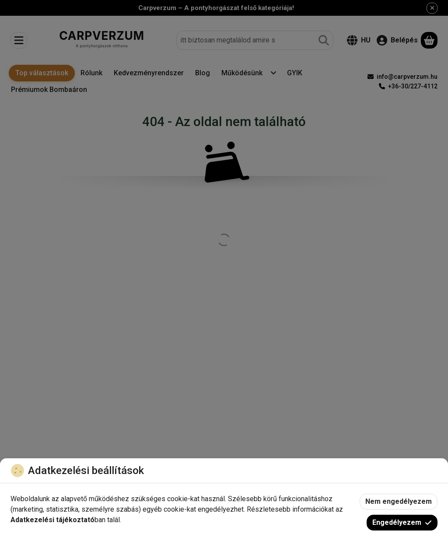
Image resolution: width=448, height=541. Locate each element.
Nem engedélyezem (398, 501)
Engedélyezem (402, 522)
